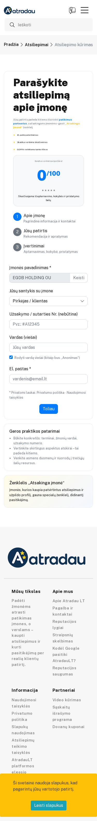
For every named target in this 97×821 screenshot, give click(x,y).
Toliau (49, 408)
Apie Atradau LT (69, 601)
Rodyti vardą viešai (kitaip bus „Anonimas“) (47, 358)
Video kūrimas (67, 700)
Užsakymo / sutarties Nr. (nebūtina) (43, 314)
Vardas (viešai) (23, 337)
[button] (84, 10)
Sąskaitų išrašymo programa (62, 713)
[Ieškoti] (49, 24)
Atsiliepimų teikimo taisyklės (23, 746)
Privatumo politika (50, 393)
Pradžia (11, 44)
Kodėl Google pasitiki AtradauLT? (66, 654)
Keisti (78, 277)
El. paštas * (20, 368)
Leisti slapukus (48, 805)
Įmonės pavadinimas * (30, 267)
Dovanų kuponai (69, 727)
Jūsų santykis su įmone (31, 290)
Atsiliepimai (36, 44)
